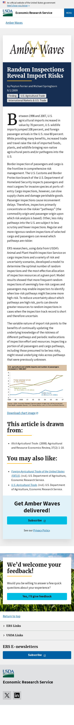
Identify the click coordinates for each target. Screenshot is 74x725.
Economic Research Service (34, 13)
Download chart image (21, 413)
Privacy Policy (41, 530)
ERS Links (13, 626)
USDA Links (14, 635)
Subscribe (35, 520)
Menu (69, 12)
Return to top (11, 616)
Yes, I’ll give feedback (37, 596)
